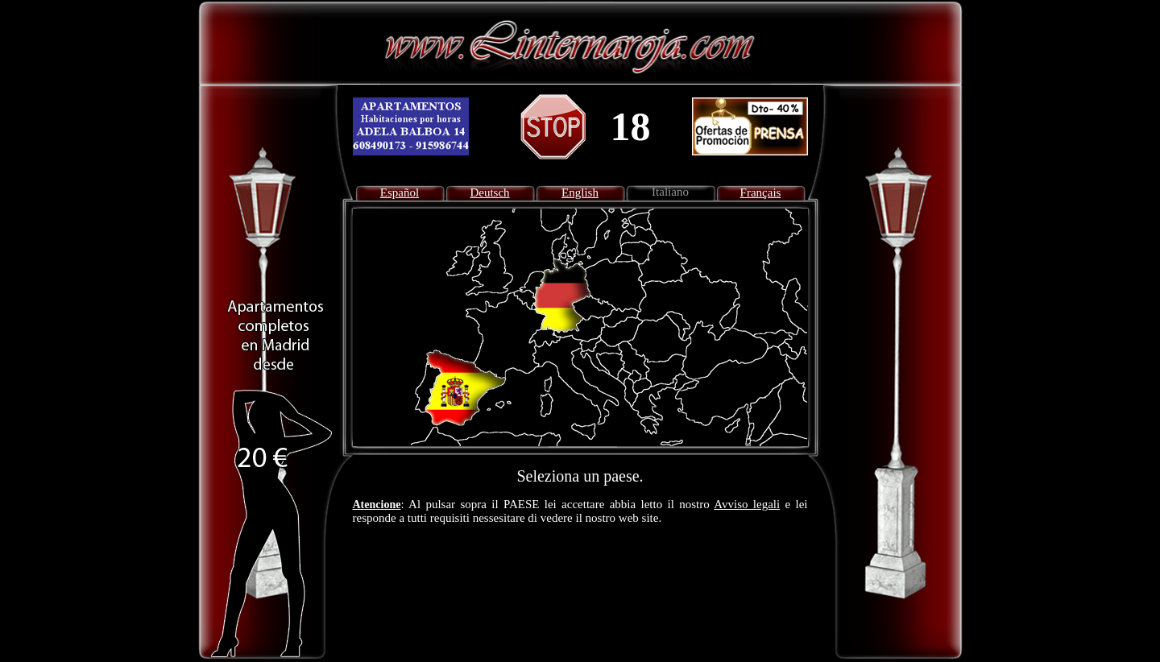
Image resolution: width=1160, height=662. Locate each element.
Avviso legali (747, 504)
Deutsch (489, 192)
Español (399, 192)
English (580, 192)
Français (760, 192)
